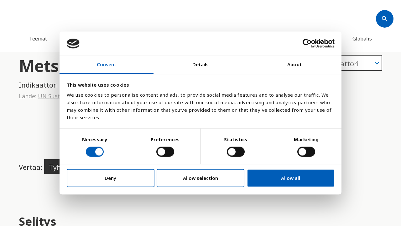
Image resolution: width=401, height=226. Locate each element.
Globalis (362, 38)
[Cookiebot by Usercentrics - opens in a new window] (307, 43)
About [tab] (294, 64)
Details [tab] (200, 64)
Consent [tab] (107, 64)
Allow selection (200, 178)
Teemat (38, 38)
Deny (110, 178)
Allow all (290, 178)
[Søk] (384, 19)
